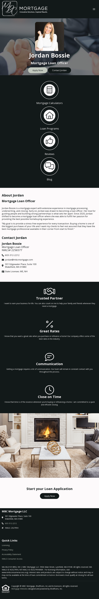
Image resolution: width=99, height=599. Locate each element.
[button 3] (49, 143)
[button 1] (49, 92)
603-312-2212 (11, 523)
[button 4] (49, 169)
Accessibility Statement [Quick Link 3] (11, 554)
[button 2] (49, 118)
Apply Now (37, 70)
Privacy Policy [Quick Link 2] (7, 550)
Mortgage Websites (19, 589)
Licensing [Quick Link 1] (6, 545)
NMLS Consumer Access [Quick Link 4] (12, 559)
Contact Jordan (59, 70)
